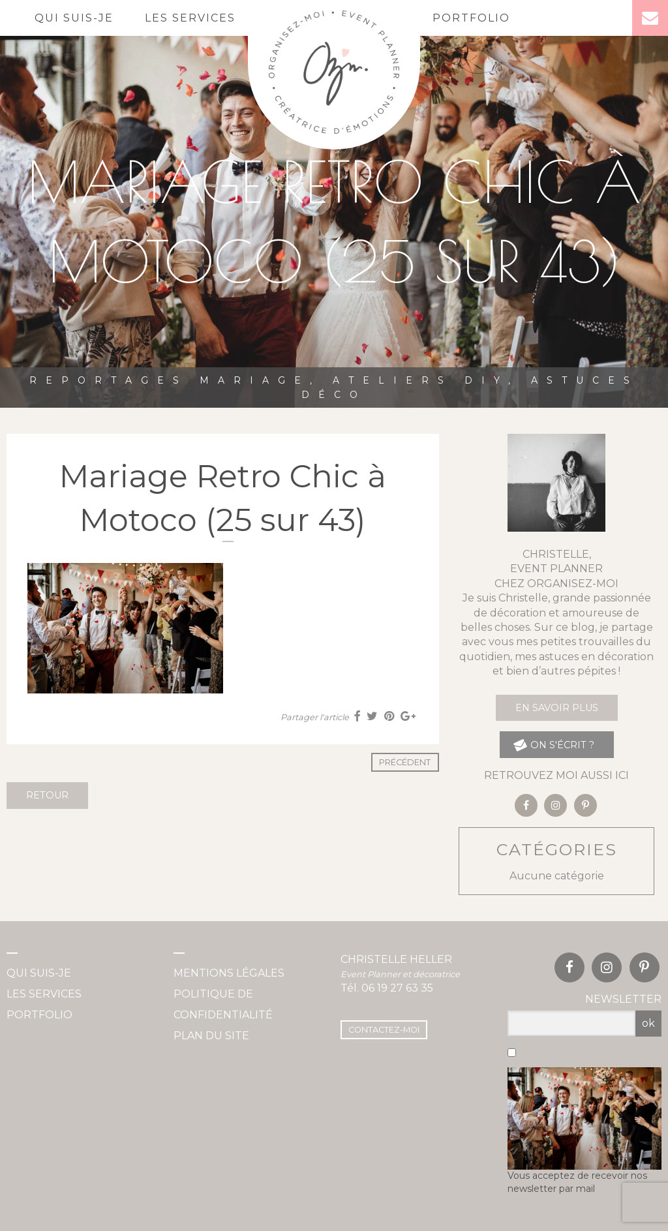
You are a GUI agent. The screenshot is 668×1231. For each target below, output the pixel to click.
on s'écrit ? (553, 744)
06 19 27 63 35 (397, 988)
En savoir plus (556, 708)
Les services (190, 18)
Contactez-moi (383, 1030)
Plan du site (211, 1035)
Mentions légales (229, 973)
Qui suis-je (74, 18)
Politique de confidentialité (223, 1004)
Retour (47, 795)
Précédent (405, 762)
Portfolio (471, 18)
